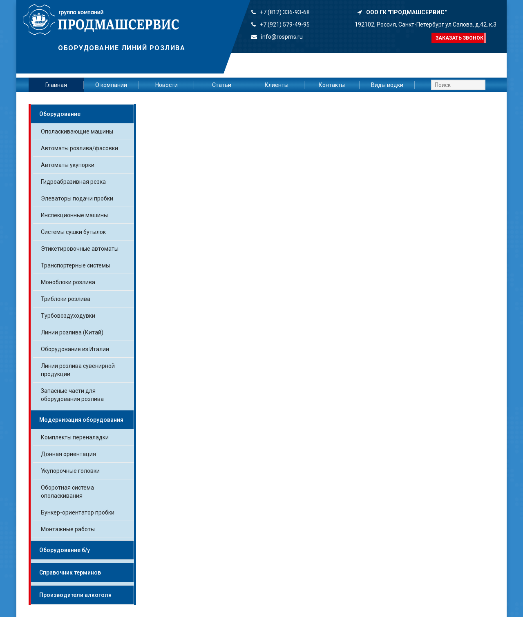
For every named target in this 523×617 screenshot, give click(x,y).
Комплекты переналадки (75, 437)
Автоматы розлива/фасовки (79, 148)
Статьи (221, 85)
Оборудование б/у (64, 550)
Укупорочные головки (70, 471)
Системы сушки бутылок (73, 232)
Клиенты (276, 85)
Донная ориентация (68, 454)
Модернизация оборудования (81, 420)
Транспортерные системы (75, 265)
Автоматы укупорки (67, 165)
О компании (111, 85)
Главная (56, 85)
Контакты (332, 85)
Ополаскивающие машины (77, 131)
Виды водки (387, 85)
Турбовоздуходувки (68, 315)
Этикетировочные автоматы (79, 248)
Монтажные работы (68, 529)
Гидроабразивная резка (73, 181)
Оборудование (59, 114)
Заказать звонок (459, 38)
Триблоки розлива (65, 299)
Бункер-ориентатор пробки (77, 512)
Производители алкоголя (75, 595)
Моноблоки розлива (68, 282)
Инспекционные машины (74, 215)
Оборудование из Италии (75, 349)
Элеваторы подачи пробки (77, 198)
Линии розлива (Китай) (72, 332)
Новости (166, 85)
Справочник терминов (70, 572)
